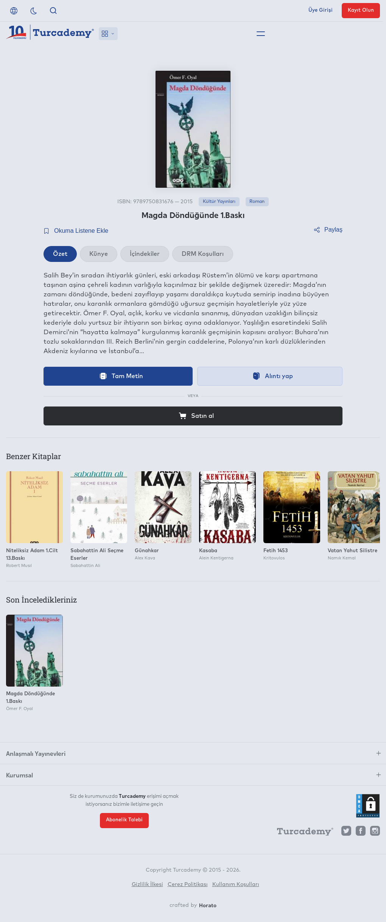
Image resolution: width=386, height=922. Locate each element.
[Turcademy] (301, 832)
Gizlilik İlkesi (147, 884)
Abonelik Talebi (124, 820)
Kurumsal (19, 774)
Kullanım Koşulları (235, 884)
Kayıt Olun (361, 10)
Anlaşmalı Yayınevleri (35, 753)
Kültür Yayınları (219, 201)
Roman (257, 201)
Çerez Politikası (188, 884)
